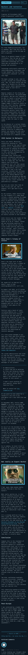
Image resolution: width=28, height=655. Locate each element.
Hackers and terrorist (11, 7)
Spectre (10, 207)
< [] (13, 634)
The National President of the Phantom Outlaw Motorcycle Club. (13, 521)
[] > (14, 636)
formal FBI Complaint (8, 350)
